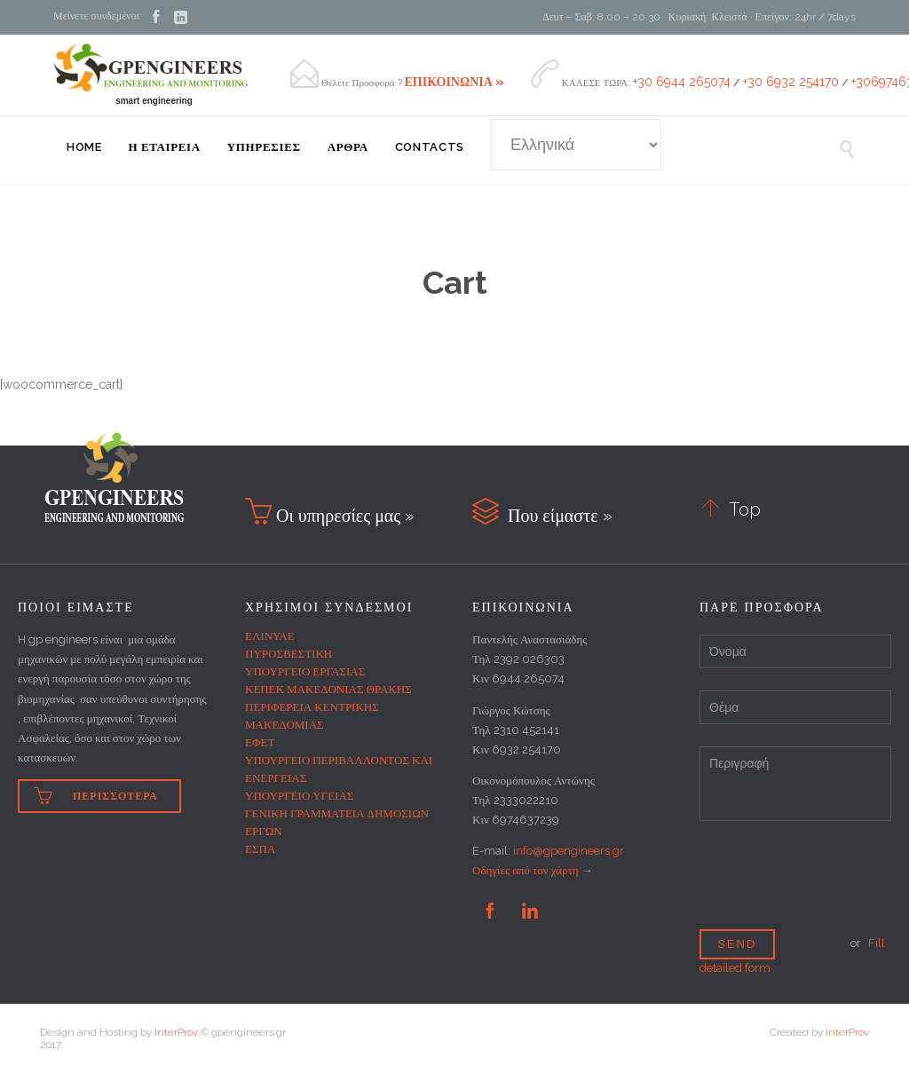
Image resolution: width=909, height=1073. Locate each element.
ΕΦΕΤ (259, 742)
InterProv (176, 1032)
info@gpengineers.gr (568, 850)
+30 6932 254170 (791, 82)
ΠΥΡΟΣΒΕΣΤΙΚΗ (288, 653)
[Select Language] (576, 144)
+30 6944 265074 (682, 82)
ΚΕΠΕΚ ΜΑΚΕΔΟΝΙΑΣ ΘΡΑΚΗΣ (328, 689)
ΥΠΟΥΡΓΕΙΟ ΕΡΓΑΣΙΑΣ (305, 671)
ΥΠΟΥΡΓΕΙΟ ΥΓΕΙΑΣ (299, 795)
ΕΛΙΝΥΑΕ (270, 636)
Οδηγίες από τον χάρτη (525, 870)
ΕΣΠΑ (260, 849)
